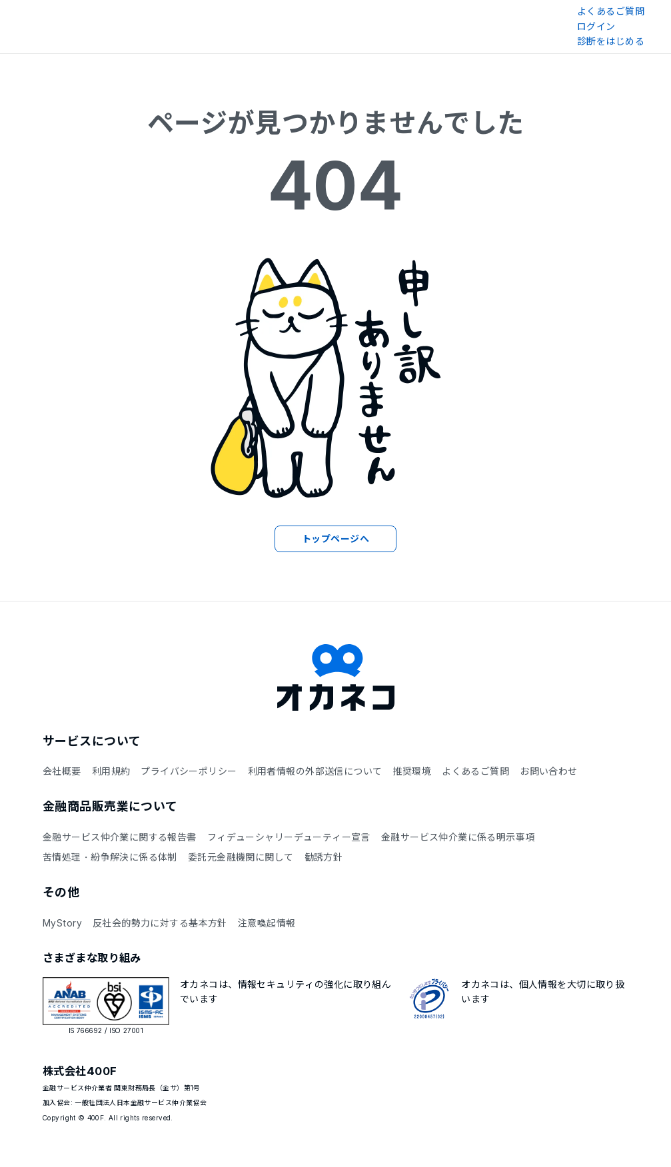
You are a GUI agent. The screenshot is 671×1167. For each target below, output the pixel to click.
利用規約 (111, 771)
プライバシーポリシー (189, 771)
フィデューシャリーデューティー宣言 (288, 837)
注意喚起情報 (267, 923)
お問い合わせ (549, 771)
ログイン (596, 26)
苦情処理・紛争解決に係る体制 (110, 857)
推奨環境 (411, 771)
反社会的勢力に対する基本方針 (160, 923)
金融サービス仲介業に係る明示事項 (458, 837)
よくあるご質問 (610, 11)
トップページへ (335, 538)
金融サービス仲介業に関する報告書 (120, 837)
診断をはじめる (610, 41)
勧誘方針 (324, 857)
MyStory (62, 923)
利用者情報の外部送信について (315, 771)
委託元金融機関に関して (241, 857)
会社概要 (62, 771)
